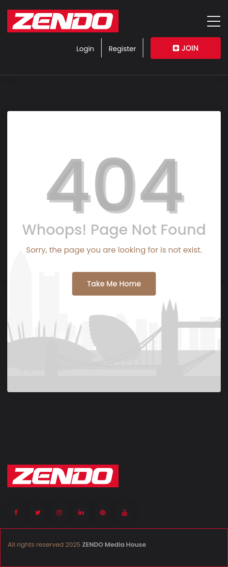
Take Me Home (114, 284)
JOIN (185, 48)
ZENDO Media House (114, 544)
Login (85, 49)
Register (122, 49)
